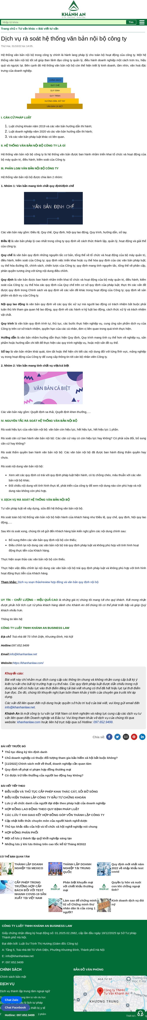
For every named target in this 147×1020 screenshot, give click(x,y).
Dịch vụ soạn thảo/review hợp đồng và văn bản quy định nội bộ (58, 582)
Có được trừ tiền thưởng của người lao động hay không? (44, 775)
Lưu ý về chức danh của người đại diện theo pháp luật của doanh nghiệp (55, 803)
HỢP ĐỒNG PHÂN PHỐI (21, 832)
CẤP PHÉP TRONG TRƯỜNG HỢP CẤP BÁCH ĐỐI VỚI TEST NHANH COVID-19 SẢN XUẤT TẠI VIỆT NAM (30, 890)
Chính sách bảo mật (13, 976)
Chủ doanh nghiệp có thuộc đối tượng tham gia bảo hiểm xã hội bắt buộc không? (61, 757)
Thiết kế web (133, 1016)
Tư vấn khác (26, 28)
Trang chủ (8, 28)
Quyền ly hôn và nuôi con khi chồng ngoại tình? (126, 886)
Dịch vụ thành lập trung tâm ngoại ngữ (25, 991)
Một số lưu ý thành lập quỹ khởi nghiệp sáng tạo (38, 838)
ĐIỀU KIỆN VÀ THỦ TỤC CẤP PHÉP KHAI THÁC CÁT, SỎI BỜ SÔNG (51, 791)
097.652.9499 (103, 722)
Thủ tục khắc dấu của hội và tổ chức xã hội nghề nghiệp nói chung (51, 826)
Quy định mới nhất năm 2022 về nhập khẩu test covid (128, 868)
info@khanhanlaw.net (20, 707)
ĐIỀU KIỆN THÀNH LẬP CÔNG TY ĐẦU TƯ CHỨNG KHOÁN (45, 797)
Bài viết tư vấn (48, 28)
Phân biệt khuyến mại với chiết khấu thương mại (78, 886)
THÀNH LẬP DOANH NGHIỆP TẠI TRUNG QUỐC (77, 868)
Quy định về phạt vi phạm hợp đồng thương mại (38, 769)
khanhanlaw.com (28, 722)
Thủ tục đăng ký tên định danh (26, 752)
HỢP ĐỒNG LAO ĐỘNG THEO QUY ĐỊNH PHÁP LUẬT (42, 809)
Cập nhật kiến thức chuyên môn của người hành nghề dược (46, 820)
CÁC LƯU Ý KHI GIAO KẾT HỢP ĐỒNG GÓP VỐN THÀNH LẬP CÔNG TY (54, 815)
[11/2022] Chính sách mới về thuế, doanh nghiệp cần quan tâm (48, 763)
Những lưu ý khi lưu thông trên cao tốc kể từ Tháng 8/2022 (45, 844)
